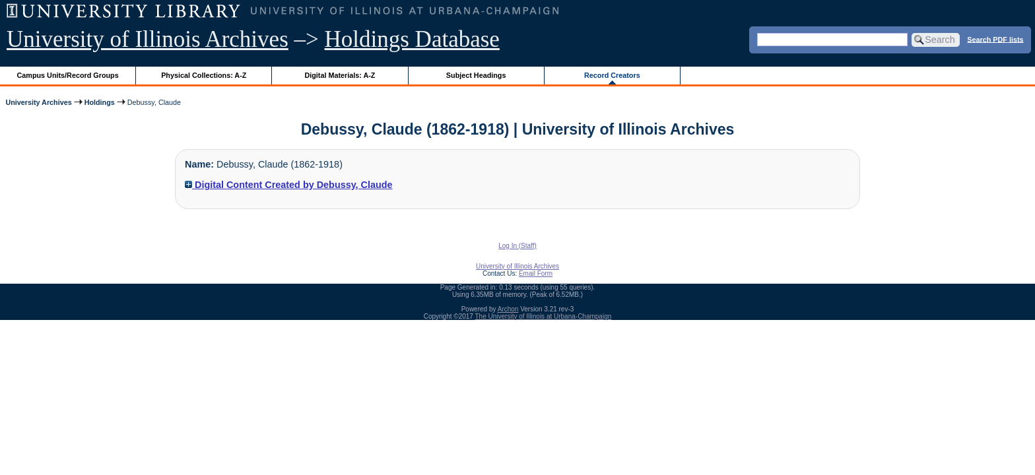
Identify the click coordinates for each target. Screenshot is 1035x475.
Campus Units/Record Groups (68, 75)
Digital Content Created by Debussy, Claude (289, 184)
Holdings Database (412, 39)
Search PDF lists (995, 39)
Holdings (99, 102)
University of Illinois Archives (147, 39)
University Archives (38, 102)
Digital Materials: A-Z (339, 75)
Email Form (535, 273)
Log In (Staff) (517, 245)
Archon (508, 309)
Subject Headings (476, 75)
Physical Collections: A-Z (203, 75)
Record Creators (612, 75)
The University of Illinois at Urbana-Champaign (543, 316)
